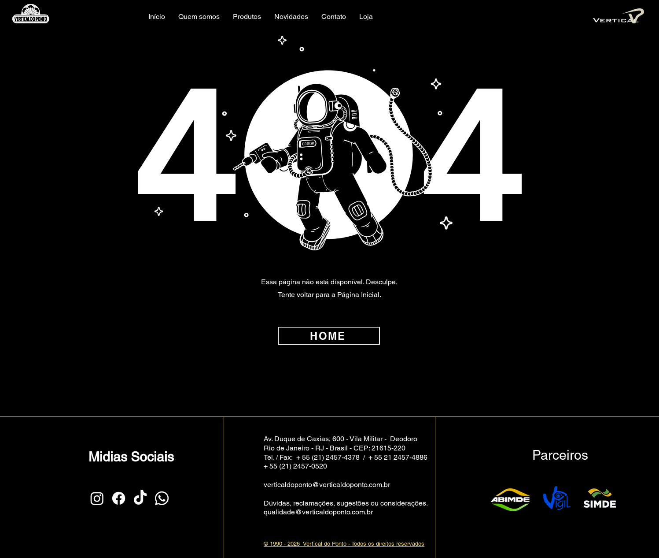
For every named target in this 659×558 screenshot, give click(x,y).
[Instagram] (97, 498)
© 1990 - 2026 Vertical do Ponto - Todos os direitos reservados (344, 543)
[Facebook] (118, 498)
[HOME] (329, 336)
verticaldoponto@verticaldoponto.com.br (327, 484)
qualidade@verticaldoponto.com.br (318, 512)
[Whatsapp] (161, 498)
